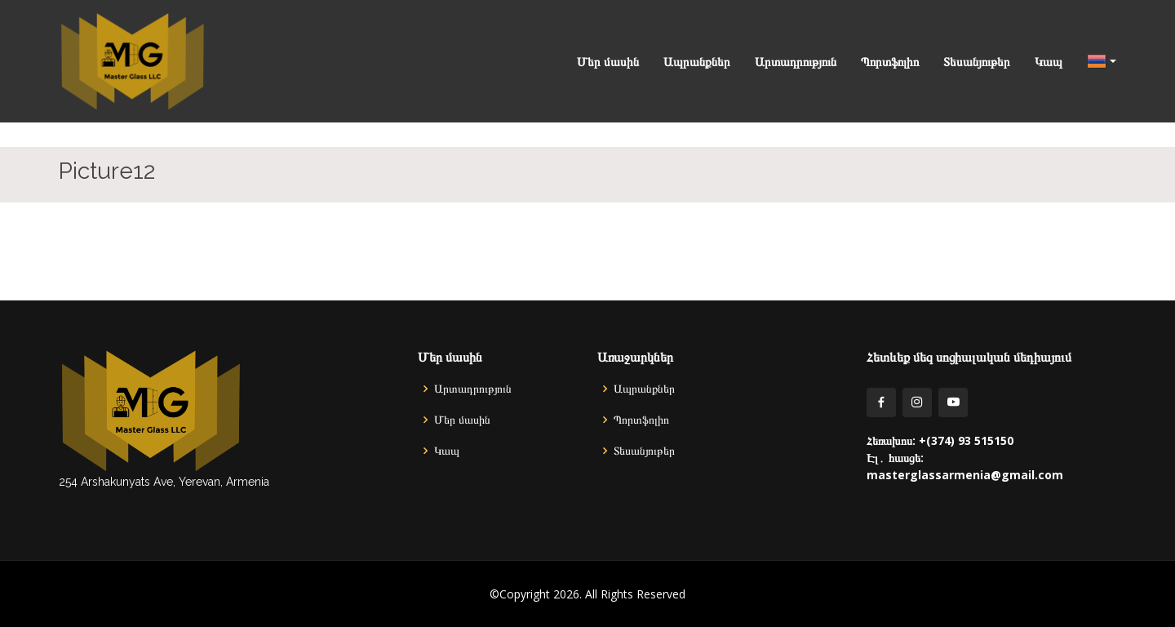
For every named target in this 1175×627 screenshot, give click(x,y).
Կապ (1048, 61)
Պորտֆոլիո (890, 61)
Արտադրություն (795, 61)
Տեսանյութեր (976, 61)
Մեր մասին (608, 61)
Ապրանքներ (696, 61)
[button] (1089, 61)
